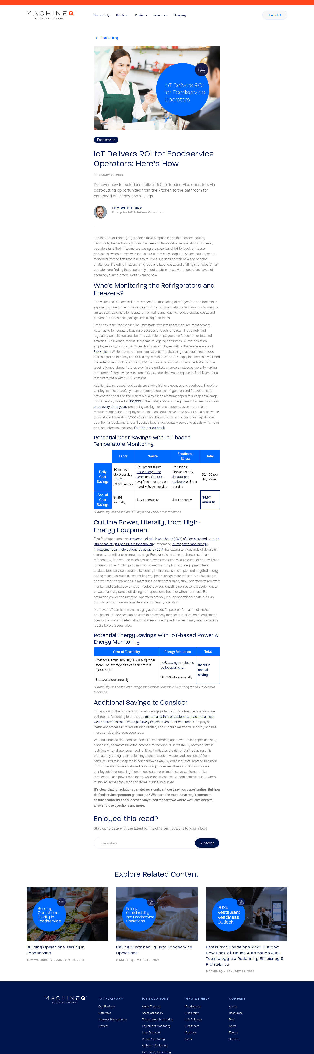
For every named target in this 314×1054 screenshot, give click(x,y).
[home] (51, 15)
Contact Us (275, 15)
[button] (101, 15)
